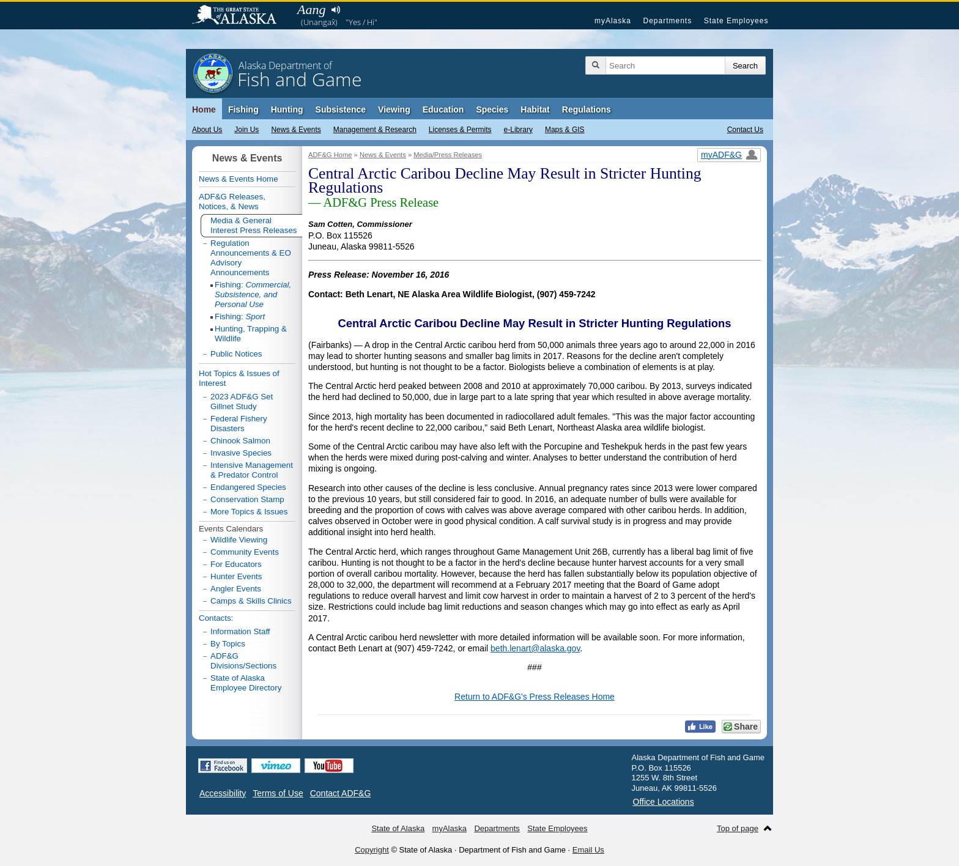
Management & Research (375, 129)
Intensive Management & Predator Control (251, 470)
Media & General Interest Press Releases (253, 225)
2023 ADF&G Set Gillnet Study (241, 401)
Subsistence (341, 109)
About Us (207, 129)
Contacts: (216, 618)
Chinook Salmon (240, 440)
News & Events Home (238, 178)
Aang (311, 9)
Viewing (394, 109)
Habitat (534, 109)
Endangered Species (248, 487)
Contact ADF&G (340, 793)
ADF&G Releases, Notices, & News (232, 201)
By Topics (227, 643)
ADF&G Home (330, 154)
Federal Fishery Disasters (238, 423)
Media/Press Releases (447, 154)
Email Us (588, 849)
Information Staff (240, 631)
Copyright (372, 849)
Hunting (287, 109)
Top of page (737, 828)
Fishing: (253, 294)
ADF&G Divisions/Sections (243, 660)
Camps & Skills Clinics (251, 600)
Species (492, 109)
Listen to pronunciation (335, 10)
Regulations (586, 109)
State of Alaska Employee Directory (245, 682)
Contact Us (745, 129)
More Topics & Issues (248, 511)
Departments (667, 21)
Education (443, 109)
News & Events (295, 129)
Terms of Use (278, 793)
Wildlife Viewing (238, 539)
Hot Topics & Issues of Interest (239, 378)
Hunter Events (236, 576)
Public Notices (236, 353)
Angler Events (235, 588)
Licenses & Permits (460, 129)
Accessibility (222, 793)
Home (204, 109)
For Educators (236, 564)
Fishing (243, 109)
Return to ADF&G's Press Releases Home (534, 696)
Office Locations (663, 802)
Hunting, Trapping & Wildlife (251, 333)
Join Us (246, 129)
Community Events (244, 552)
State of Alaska (240, 16)
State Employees (736, 21)
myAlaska (612, 21)
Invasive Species (241, 452)
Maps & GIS (565, 129)
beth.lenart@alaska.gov (535, 648)
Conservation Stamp (247, 499)
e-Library (518, 129)
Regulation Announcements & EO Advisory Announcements (250, 258)
